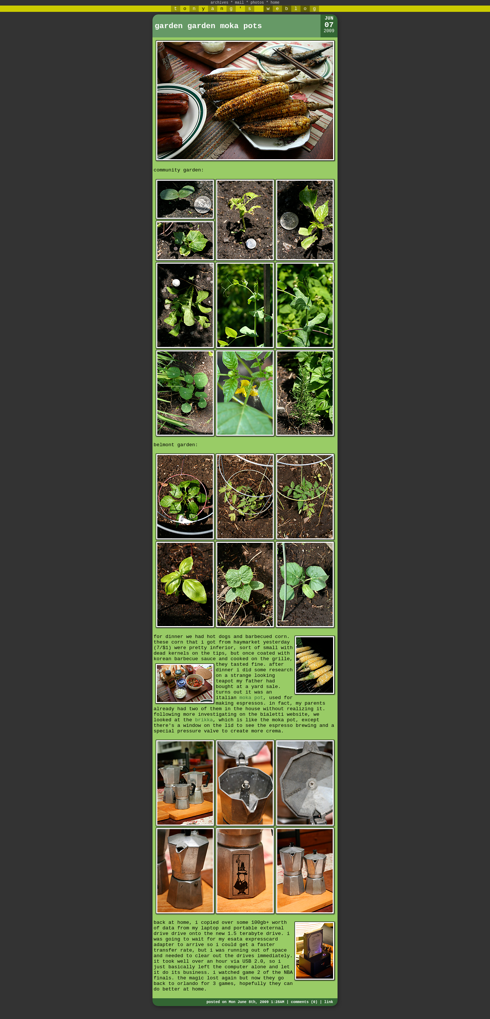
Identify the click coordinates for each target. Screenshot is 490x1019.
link (328, 1002)
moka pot (251, 698)
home (275, 3)
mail (239, 3)
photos (257, 3)
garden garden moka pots (208, 26)
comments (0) (304, 1002)
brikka (204, 720)
